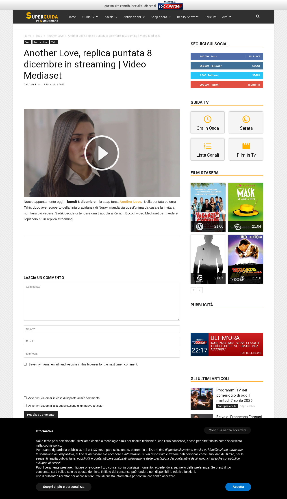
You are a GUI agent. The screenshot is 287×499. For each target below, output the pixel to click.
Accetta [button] (238, 486)
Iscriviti (254, 84)
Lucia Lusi (34, 84)
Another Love (55, 36)
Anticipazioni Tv (134, 17)
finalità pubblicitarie (62, 458)
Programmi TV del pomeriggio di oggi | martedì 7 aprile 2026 (234, 395)
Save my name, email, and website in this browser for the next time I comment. (83, 364)
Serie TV (210, 17)
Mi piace (254, 56)
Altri (226, 17)
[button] (257, 17)
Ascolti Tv (111, 17)
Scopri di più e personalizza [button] (63, 486)
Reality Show (187, 17)
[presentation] (58, 382)
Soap (39, 36)
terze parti (105, 449)
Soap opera (161, 17)
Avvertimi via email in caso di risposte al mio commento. (64, 398)
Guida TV (90, 17)
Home (72, 17)
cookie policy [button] (52, 445)
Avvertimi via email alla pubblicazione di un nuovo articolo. (65, 405)
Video (54, 42)
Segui (256, 65)
